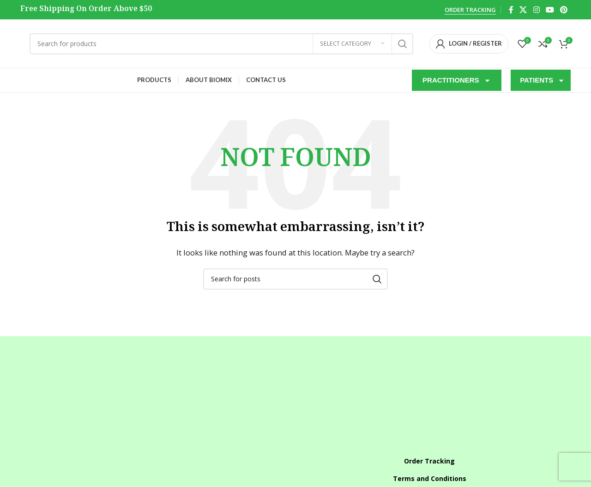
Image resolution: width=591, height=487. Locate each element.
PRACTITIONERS (456, 80)
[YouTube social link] (550, 10)
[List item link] (161, 434)
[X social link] (523, 10)
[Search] (221, 43)
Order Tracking (470, 10)
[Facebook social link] (511, 10)
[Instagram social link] (536, 10)
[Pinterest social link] (564, 10)
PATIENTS (542, 80)
